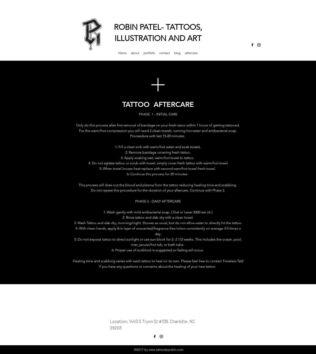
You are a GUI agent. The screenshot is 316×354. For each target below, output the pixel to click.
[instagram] (259, 45)
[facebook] (252, 45)
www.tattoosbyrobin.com (166, 350)
